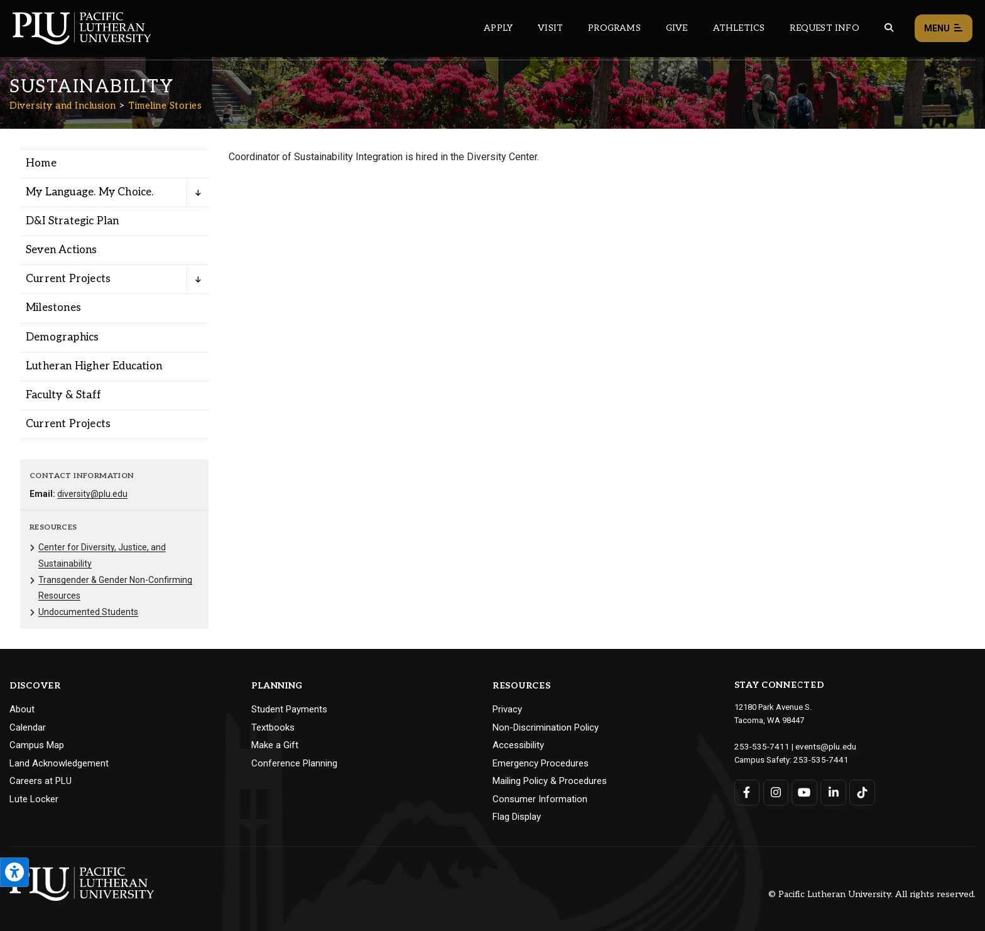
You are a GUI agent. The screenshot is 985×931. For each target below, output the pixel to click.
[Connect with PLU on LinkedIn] (833, 791)
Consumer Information (540, 799)
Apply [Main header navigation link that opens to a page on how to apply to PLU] (498, 28)
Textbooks (273, 727)
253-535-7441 (817, 758)
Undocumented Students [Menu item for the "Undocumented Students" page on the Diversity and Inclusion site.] (88, 612)
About (22, 709)
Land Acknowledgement (59, 763)
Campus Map (36, 745)
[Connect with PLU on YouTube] (804, 791)
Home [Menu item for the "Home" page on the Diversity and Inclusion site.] (41, 163)
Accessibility (518, 745)
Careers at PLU (40, 781)
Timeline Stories (165, 105)
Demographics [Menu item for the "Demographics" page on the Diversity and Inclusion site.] (62, 337)
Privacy (507, 709)
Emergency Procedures (541, 763)
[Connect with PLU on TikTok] (861, 791)
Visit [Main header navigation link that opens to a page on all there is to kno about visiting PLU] (550, 28)
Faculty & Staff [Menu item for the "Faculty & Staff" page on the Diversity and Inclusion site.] (63, 395)
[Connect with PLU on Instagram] (775, 791)
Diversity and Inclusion (62, 105)
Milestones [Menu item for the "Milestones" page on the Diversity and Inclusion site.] (53, 308)
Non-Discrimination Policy (546, 727)
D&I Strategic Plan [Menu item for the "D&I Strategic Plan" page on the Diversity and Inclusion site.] (72, 221)
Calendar (27, 727)
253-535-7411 (758, 746)
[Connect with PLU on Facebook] (747, 791)
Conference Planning (294, 763)
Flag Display (517, 816)
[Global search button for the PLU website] (888, 28)
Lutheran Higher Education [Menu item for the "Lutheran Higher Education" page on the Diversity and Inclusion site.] (94, 366)
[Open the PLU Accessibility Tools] (14, 872)
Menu (943, 28)
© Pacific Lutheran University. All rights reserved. (872, 894)
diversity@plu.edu (92, 494)
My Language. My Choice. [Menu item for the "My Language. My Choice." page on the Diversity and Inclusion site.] (90, 192)
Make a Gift (274, 745)
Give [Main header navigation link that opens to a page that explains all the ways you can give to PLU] (677, 28)
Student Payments (289, 709)
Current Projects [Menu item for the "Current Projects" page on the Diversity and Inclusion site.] (68, 279)
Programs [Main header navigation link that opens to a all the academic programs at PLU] (614, 28)
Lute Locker (33, 799)
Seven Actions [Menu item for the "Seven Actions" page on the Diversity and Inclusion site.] (61, 250)
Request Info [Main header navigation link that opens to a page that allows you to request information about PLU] (824, 28)
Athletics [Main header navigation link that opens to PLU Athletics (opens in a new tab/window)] (739, 28)
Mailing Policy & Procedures (550, 781)
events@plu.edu (818, 746)
